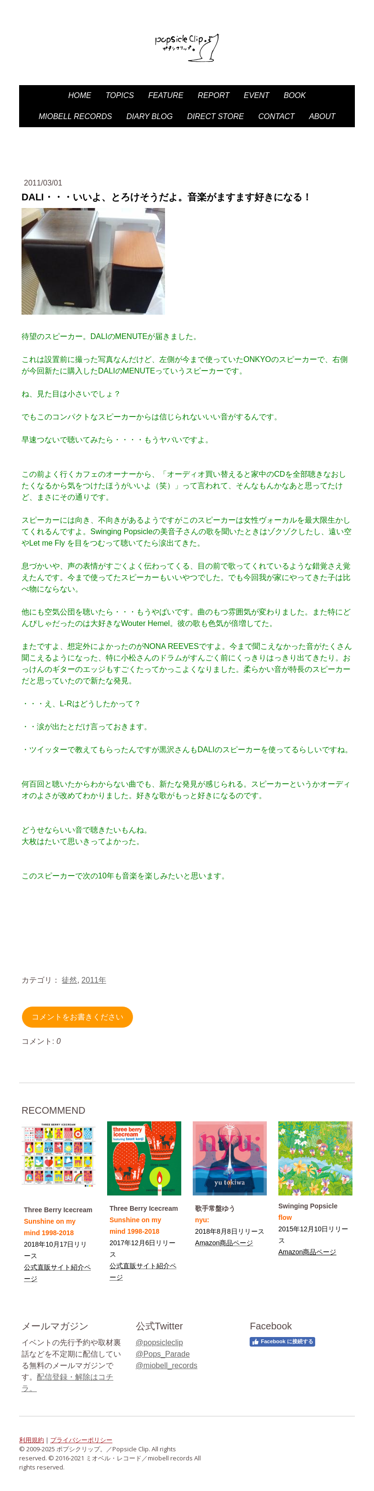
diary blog (149, 116)
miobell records (75, 116)
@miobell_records (167, 1365)
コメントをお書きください (77, 1017)
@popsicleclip (159, 1342)
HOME (79, 95)
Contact (276, 116)
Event (256, 95)
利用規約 (31, 1440)
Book (295, 95)
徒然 (69, 980)
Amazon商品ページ (307, 1252)
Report (213, 95)
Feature (165, 95)
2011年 (93, 980)
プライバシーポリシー (81, 1440)
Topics (120, 95)
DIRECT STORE (215, 116)
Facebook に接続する (282, 1342)
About (322, 116)
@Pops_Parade (163, 1354)
